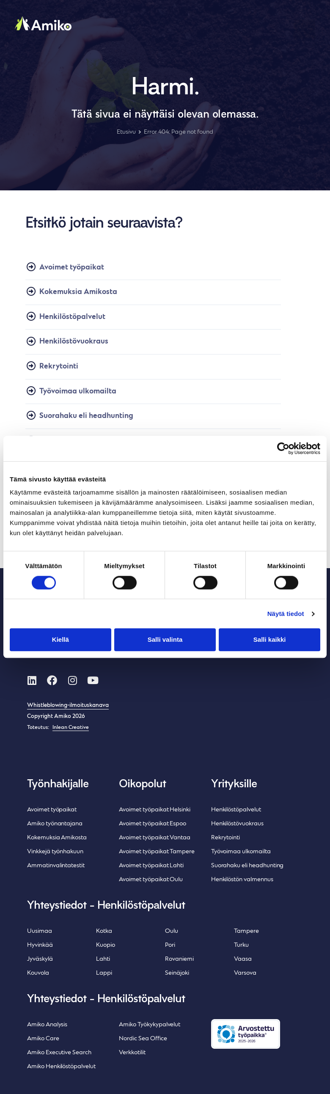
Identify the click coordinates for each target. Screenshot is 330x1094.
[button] (304, 29)
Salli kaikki (269, 639)
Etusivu (126, 132)
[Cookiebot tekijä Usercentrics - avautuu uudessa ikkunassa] (283, 448)
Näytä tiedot (285, 613)
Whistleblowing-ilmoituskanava (68, 705)
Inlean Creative (70, 728)
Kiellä (60, 639)
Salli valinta (165, 639)
